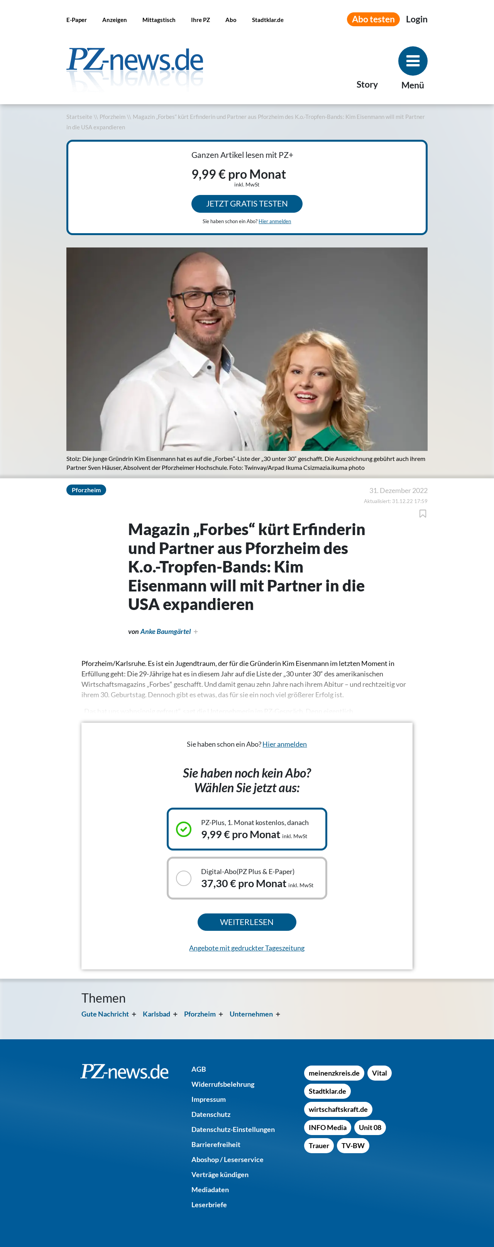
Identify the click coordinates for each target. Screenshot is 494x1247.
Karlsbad (156, 1014)
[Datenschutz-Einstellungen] (233, 1129)
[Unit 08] (370, 1127)
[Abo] (231, 19)
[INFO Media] (328, 1127)
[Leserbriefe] (209, 1204)
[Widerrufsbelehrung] (222, 1084)
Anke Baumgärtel (165, 631)
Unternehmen (251, 1014)
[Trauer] (319, 1145)
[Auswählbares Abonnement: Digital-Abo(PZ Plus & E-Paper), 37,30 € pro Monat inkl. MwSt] (247, 878)
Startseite (79, 117)
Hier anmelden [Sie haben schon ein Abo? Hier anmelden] (275, 221)
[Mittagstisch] (159, 19)
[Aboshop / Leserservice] (227, 1159)
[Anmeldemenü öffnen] (417, 19)
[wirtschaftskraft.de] (338, 1109)
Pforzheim (112, 117)
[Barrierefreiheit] (215, 1144)
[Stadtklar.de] (268, 19)
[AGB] (198, 1069)
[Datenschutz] (210, 1114)
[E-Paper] (76, 19)
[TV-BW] (353, 1145)
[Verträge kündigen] (220, 1174)
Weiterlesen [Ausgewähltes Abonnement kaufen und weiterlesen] (247, 922)
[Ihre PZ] (200, 19)
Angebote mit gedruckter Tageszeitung (247, 948)
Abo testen (373, 19)
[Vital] (379, 1073)
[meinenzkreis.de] (334, 1073)
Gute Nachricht (105, 1014)
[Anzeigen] (114, 19)
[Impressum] (208, 1099)
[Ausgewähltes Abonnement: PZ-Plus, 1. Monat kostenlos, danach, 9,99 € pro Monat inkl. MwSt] (247, 829)
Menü (412, 85)
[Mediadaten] (210, 1189)
